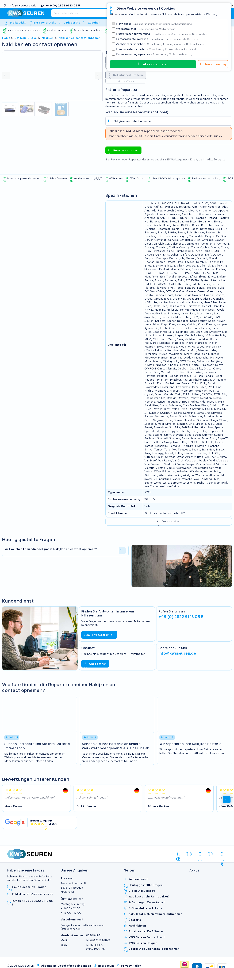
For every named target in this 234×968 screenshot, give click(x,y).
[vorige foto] (6, 75)
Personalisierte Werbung (157, 39)
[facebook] (189, 854)
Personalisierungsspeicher (154, 54)
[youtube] (222, 854)
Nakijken (48, 38)
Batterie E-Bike (26, 38)
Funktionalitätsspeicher (156, 49)
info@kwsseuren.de (177, 653)
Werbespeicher (146, 29)
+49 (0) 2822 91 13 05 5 (181, 616)
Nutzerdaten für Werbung (162, 34)
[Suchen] (105, 13)
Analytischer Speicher (161, 44)
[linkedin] (178, 854)
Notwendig (154, 24)
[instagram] (200, 854)
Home (6, 38)
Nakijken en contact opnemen (80, 38)
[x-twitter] (211, 854)
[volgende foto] (98, 75)
